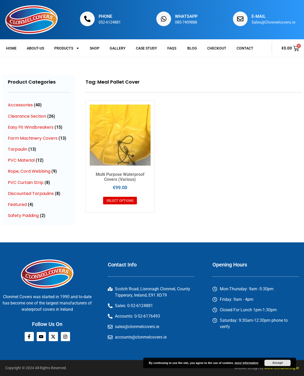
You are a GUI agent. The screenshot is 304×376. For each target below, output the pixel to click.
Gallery (118, 48)
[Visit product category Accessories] (39, 105)
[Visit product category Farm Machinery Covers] (39, 138)
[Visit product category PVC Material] (39, 160)
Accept (277, 363)
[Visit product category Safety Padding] (39, 215)
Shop (94, 48)
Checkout (216, 48)
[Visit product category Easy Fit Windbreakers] (39, 127)
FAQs (172, 48)
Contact (245, 48)
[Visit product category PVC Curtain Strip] (39, 182)
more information (246, 362)
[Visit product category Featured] (39, 204)
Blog (192, 48)
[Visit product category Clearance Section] (39, 116)
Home (11, 48)
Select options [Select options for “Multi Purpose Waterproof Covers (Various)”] (120, 201)
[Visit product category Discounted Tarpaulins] (39, 193)
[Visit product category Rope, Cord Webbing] (39, 171)
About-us (35, 48)
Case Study (146, 48)
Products (66, 48)
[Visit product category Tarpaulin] (39, 149)
